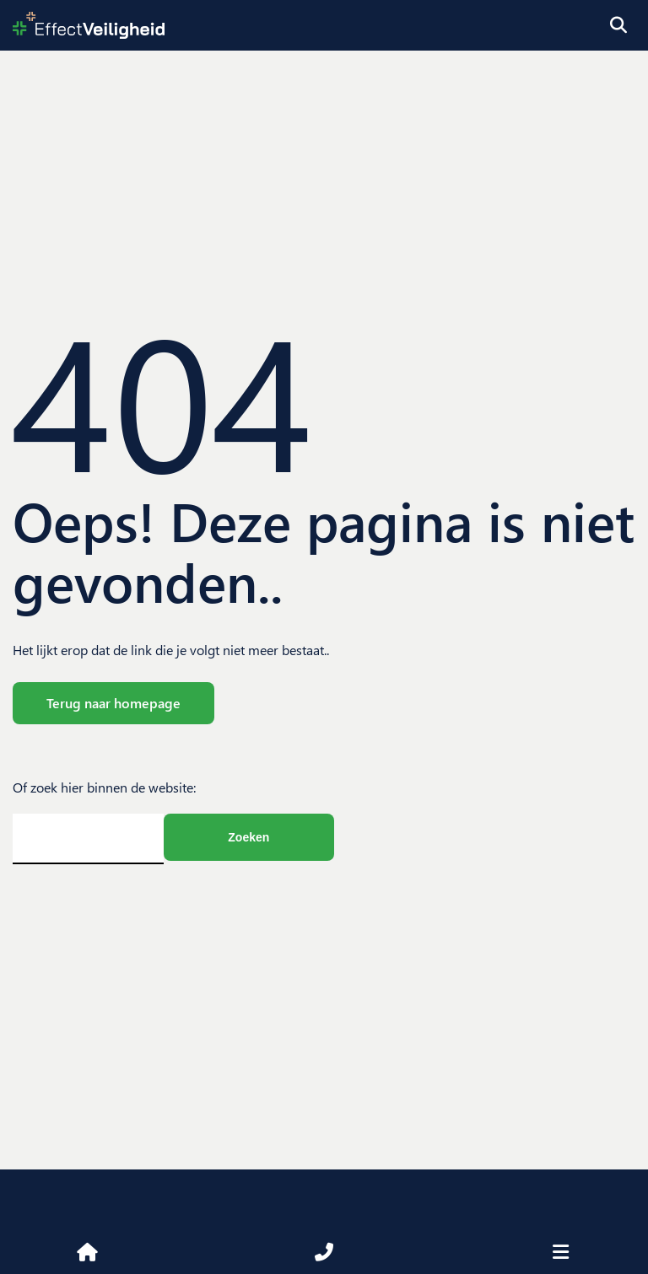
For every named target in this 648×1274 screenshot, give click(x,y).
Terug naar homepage (113, 703)
